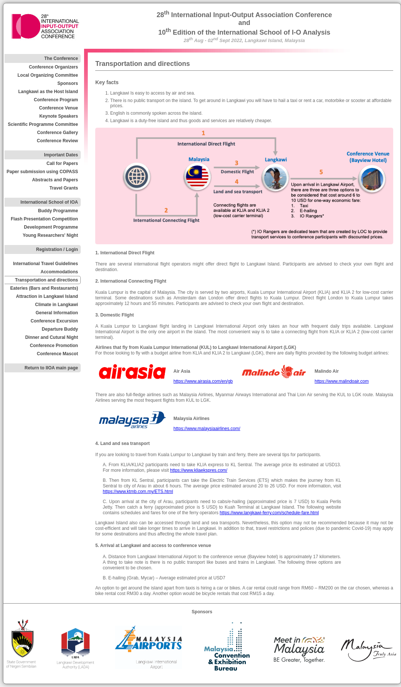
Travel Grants (63, 188)
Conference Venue (58, 108)
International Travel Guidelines (45, 263)
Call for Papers (62, 163)
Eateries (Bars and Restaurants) (44, 288)
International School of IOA (49, 202)
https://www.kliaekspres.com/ (198, 470)
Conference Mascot (57, 353)
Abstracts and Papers (55, 179)
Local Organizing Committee (47, 75)
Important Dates (61, 155)
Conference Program (56, 99)
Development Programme (51, 227)
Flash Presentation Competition (44, 219)
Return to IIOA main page (51, 367)
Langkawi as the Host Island (48, 91)
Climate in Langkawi (56, 304)
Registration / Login (57, 249)
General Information (57, 312)
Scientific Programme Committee (43, 124)
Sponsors (67, 83)
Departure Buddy (60, 329)
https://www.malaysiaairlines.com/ (206, 428)
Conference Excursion (54, 321)
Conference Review (57, 140)
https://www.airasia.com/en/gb (202, 381)
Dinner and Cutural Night (51, 337)
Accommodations (59, 271)
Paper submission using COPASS (42, 171)
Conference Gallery (57, 132)
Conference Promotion (54, 345)
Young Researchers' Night (50, 235)
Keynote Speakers (58, 116)
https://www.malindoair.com (342, 381)
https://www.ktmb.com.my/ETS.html (138, 491)
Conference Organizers (53, 67)
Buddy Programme (58, 210)
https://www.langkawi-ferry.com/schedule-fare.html (269, 512)
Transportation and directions (46, 280)
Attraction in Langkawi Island (47, 296)
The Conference (61, 58)
